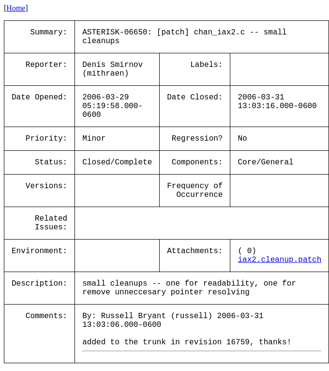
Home (15, 8)
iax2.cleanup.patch (279, 260)
